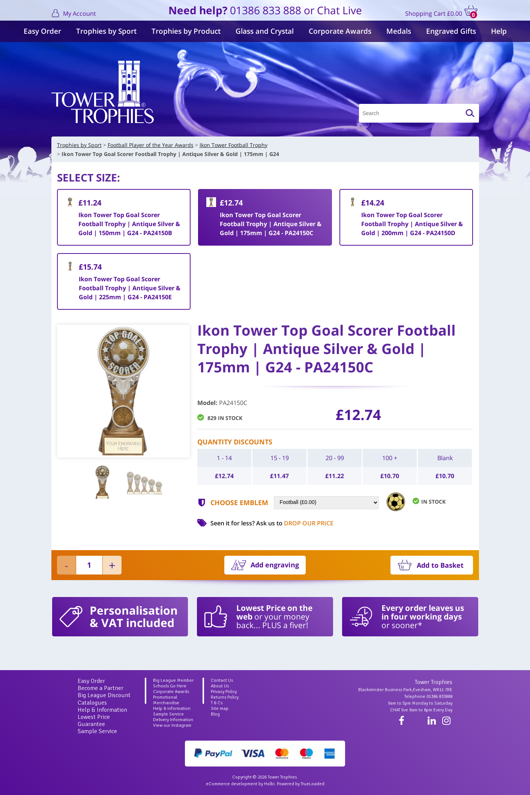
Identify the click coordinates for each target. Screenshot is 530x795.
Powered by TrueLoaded (300, 784)
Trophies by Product (186, 31)
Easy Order (42, 31)
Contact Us (222, 680)
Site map (219, 708)
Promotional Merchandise (166, 700)
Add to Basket (440, 565)
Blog (215, 714)
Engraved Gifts (451, 31)
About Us (220, 686)
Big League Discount (104, 695)
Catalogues (92, 702)
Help (499, 31)
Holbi (269, 784)
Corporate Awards (340, 31)
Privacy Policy (224, 691)
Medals (398, 31)
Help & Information (102, 710)
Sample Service (97, 731)
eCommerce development (231, 784)
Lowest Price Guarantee (94, 720)
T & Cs (216, 703)
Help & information (172, 708)
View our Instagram (172, 725)
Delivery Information (173, 720)
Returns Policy (225, 697)
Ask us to (294, 523)
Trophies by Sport (106, 31)
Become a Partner (100, 688)
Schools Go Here (169, 686)
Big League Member (173, 680)
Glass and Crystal (265, 31)
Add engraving (275, 564)
